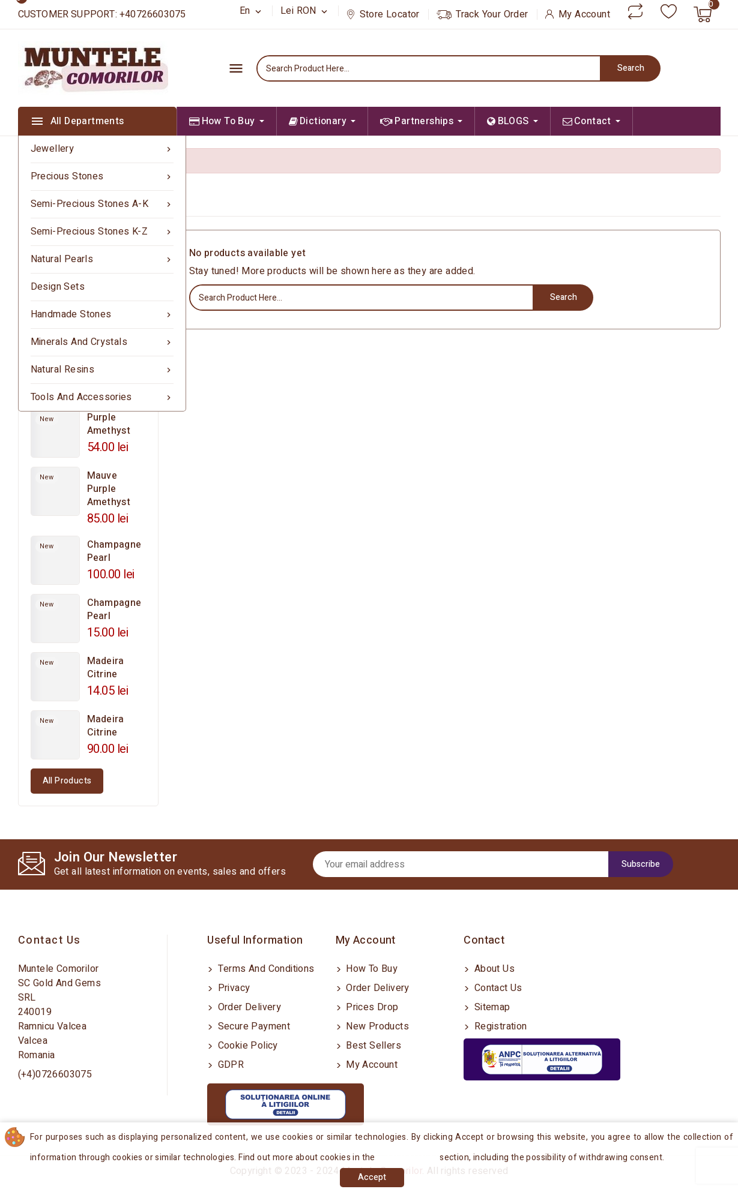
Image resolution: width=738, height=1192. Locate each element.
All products (67, 780)
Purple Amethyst (108, 424)
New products (376, 1026)
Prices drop (371, 1007)
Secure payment (252, 1026)
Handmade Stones (102, 314)
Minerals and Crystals (102, 342)
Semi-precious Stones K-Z (102, 231)
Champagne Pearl (114, 551)
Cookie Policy (246, 1045)
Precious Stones (102, 176)
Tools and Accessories (102, 397)
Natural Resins (102, 369)
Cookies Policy (409, 1157)
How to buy (370, 969)
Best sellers (372, 1045)
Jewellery (102, 149)
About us (493, 969)
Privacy (232, 988)
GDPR (229, 1065)
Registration (499, 1026)
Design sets (58, 287)
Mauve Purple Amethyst (108, 489)
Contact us (49, 940)
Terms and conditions (264, 969)
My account (370, 1065)
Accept (372, 1177)
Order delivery (248, 1007)
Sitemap (490, 1007)
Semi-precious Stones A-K (102, 204)
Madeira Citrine (105, 667)
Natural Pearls (102, 259)
